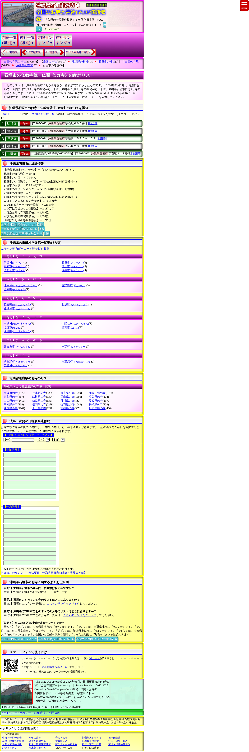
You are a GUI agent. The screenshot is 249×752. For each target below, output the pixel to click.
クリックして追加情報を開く (21, 728)
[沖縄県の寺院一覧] (43, 114)
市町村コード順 (25, 248)
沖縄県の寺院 (24, 65)
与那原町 (76, 361)
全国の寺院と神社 (15, 61)
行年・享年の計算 (91, 744)
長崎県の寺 (96, 404)
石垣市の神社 (107, 61)
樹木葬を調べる (37, 747)
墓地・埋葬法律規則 (119, 744)
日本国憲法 (114, 737)
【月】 (43, 439)
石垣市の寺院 (51, 65)
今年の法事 (35, 737)
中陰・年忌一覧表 (12, 737)
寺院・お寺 (61, 737)
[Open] (25, 123)
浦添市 (73, 266)
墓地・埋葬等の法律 (13, 741)
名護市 (12, 327)
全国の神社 (50, 61)
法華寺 (12, 153)
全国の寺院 (132, 61)
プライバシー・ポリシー (16, 712)
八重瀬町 (17, 361)
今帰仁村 (75, 323)
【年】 (18, 439)
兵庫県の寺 (39, 392)
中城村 (17, 323)
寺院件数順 (42, 248)
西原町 (17, 331)
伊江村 (13, 262)
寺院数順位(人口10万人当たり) (19, 229)
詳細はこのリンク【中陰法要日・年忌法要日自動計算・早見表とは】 (44, 572)
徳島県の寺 (39, 400)
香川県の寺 (67, 400)
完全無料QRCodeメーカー (55, 667)
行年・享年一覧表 (118, 741)
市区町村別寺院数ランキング (19, 224)
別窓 (41, 224)
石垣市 (73, 262)
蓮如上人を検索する (66, 744)
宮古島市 (17, 346)
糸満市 (15, 266)
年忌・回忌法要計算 (40, 744)
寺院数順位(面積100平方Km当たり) (22, 233)
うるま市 (15, 270)
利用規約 (54, 712)
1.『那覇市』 (13, 52)
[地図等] (93, 123)
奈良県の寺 (67, 392)
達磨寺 (12, 138)
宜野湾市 (74, 285)
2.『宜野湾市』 (34, 52)
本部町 (74, 346)
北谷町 (75, 304)
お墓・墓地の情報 (12, 744)
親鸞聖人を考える (91, 737)
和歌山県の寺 (97, 392)
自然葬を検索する (91, 741)
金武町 (15, 289)
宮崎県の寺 (67, 408)
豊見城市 (17, 308)
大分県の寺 (39, 408)
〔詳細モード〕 (10, 114)
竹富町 (17, 304)
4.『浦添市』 (52, 52)
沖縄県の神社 (80, 61)
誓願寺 (12, 131)
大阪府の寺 (11, 392)
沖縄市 (73, 270)
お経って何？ (9, 747)
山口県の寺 (11, 400)
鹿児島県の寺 (97, 408)
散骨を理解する (37, 741)
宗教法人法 (61, 741)
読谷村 (16, 365)
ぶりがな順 (8, 248)
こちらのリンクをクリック (63, 603)
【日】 (59, 439)
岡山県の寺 (67, 396)
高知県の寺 (11, 404)
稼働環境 (39, 712)
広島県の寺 (96, 396)
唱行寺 (12, 123)
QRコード (94, 658)
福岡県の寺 (39, 404)
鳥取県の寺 (11, 396)
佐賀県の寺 (67, 404)
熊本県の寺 (11, 408)
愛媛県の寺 (96, 400)
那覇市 (70, 327)
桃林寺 (12, 146)
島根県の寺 (39, 396)
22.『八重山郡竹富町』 (78, 52)
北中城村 (21, 285)
